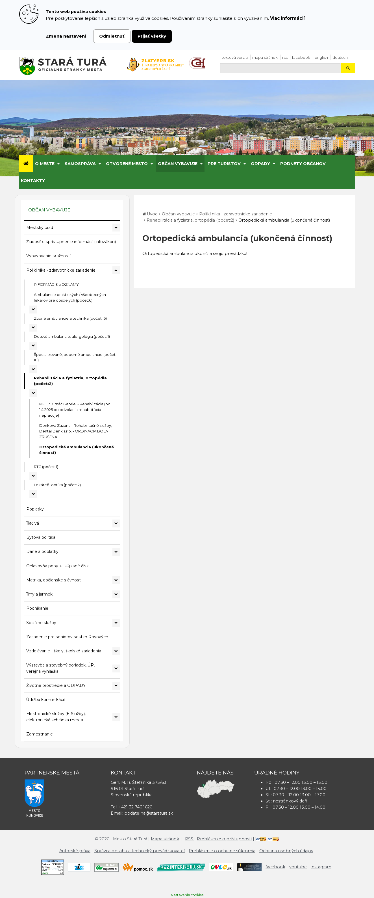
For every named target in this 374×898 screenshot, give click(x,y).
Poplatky (35, 509)
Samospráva (80, 163)
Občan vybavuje (177, 163)
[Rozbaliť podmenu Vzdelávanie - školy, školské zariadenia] (116, 651)
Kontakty (33, 180)
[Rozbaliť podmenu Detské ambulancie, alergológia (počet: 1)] (33, 346)
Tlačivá (32, 523)
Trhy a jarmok (39, 594)
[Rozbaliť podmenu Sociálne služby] (116, 623)
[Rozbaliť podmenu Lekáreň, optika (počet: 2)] (33, 494)
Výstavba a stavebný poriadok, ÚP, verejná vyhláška (60, 668)
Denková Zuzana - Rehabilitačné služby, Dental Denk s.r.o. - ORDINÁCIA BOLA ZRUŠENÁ (75, 431)
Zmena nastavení (66, 36)
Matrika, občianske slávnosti (54, 580)
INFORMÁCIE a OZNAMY (56, 284)
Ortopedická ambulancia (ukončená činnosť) (76, 450)
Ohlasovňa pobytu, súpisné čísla (58, 566)
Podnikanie (37, 608)
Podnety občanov (303, 163)
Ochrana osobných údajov (286, 850)
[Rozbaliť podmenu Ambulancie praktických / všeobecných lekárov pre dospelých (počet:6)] (33, 309)
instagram (321, 866)
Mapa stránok (265, 57)
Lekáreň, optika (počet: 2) (57, 484)
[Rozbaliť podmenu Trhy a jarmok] (116, 594)
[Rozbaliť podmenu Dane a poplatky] (116, 552)
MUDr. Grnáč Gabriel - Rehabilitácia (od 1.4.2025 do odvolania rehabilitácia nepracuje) (74, 409)
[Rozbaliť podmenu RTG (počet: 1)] (33, 476)
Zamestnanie (39, 734)
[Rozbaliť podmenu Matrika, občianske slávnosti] (116, 580)
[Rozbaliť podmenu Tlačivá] (116, 523)
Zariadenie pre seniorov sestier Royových (67, 637)
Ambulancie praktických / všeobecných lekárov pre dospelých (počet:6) (70, 297)
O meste (45, 163)
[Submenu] (58, 163)
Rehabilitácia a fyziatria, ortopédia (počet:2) (70, 381)
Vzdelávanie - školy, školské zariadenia (63, 651)
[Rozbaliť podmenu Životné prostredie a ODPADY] (116, 686)
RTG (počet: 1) (46, 466)
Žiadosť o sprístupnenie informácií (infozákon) (71, 241)
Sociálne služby (41, 622)
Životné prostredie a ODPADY (56, 685)
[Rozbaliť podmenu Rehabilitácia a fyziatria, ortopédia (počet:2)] (33, 393)
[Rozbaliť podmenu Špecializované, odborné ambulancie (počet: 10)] (33, 369)
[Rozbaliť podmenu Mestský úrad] (116, 227)
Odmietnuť (112, 36)
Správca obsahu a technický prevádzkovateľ (139, 850)
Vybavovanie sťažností (48, 256)
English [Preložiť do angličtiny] (321, 57)
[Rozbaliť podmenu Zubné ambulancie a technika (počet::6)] (33, 328)
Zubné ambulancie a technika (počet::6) (70, 318)
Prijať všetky (152, 36)
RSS (285, 57)
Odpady (260, 163)
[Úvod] (26, 163)
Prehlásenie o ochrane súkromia (222, 850)
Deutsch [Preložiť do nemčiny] (340, 57)
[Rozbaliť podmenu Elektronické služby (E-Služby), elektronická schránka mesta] (116, 717)
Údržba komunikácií (45, 699)
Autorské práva (74, 850)
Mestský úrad (39, 227)
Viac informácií (287, 18)
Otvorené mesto (127, 163)
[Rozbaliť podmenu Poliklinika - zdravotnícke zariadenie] (116, 270)
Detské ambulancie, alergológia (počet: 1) (72, 336)
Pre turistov (224, 163)
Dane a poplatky (42, 551)
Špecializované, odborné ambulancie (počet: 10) (75, 357)
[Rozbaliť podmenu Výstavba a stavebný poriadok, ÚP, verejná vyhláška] (116, 668)
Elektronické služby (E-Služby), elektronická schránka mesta (56, 716)
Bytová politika (40, 537)
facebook (301, 57)
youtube (298, 866)
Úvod (152, 214)
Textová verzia (235, 57)
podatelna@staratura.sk (148, 813)
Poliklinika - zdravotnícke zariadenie (60, 270)
